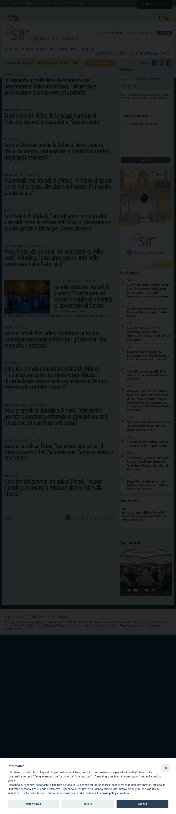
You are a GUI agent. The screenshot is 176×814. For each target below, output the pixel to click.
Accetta (142, 803)
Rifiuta (88, 803)
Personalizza (33, 803)
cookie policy (108, 793)
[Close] (166, 768)
